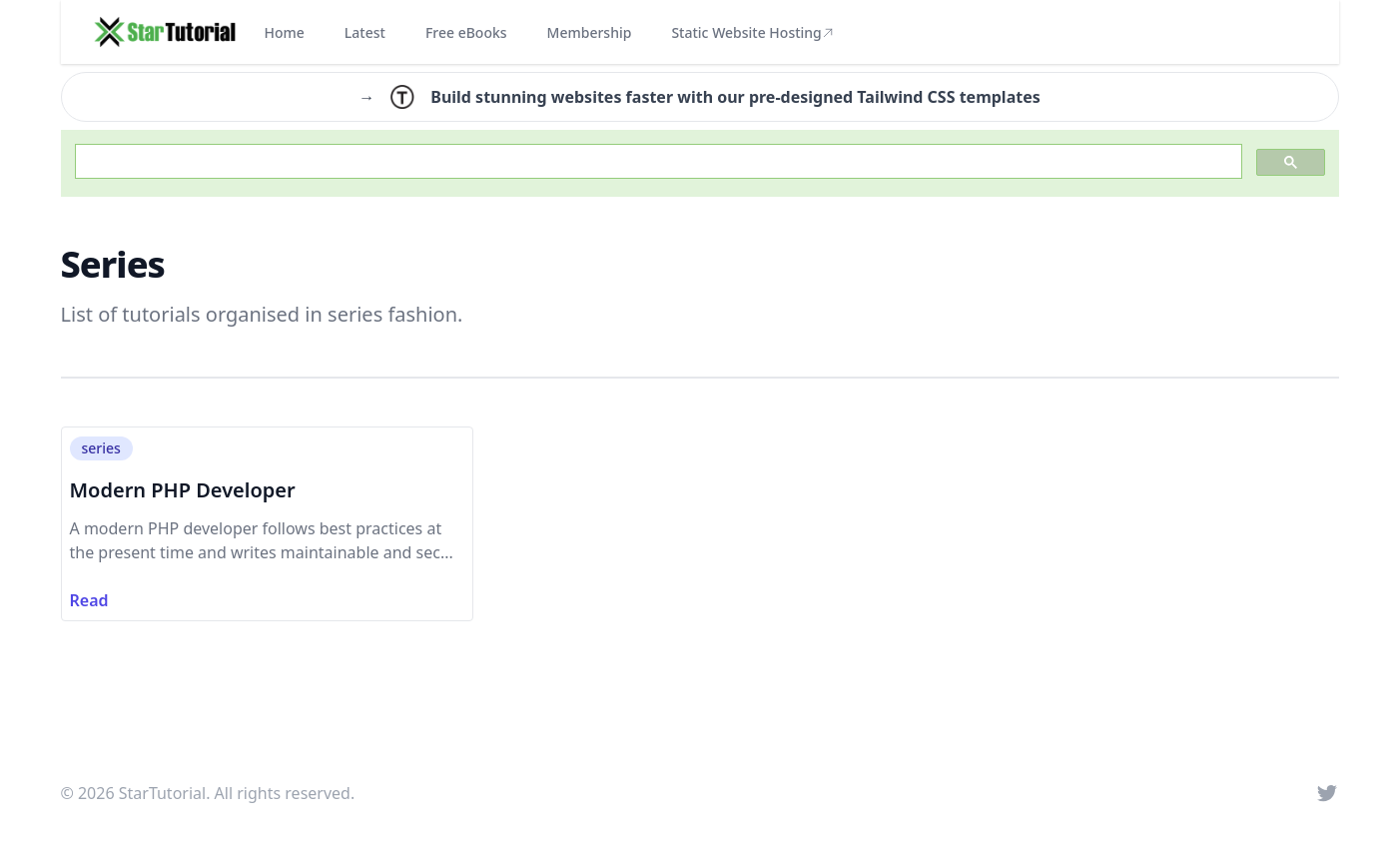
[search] (656, 162)
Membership (589, 32)
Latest (365, 32)
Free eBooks (466, 32)
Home (285, 32)
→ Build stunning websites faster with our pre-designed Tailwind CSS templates (699, 97)
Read (89, 600)
